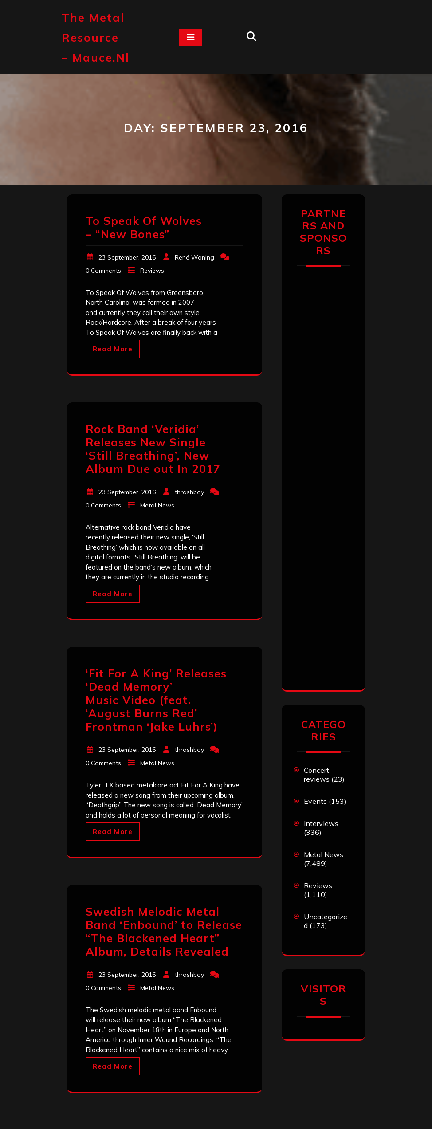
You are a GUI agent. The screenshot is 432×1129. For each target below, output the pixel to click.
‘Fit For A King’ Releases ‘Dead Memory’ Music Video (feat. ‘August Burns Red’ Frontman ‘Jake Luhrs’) (156, 699)
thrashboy (189, 492)
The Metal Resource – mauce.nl (96, 37)
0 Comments (103, 271)
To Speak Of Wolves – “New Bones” (144, 227)
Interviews (321, 823)
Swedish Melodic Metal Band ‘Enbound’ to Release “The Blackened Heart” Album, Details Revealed (164, 931)
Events (315, 801)
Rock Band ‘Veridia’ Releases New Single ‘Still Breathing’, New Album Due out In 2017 (153, 449)
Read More (113, 349)
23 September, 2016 (127, 257)
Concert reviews (317, 774)
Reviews (152, 271)
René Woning (194, 257)
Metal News (157, 505)
